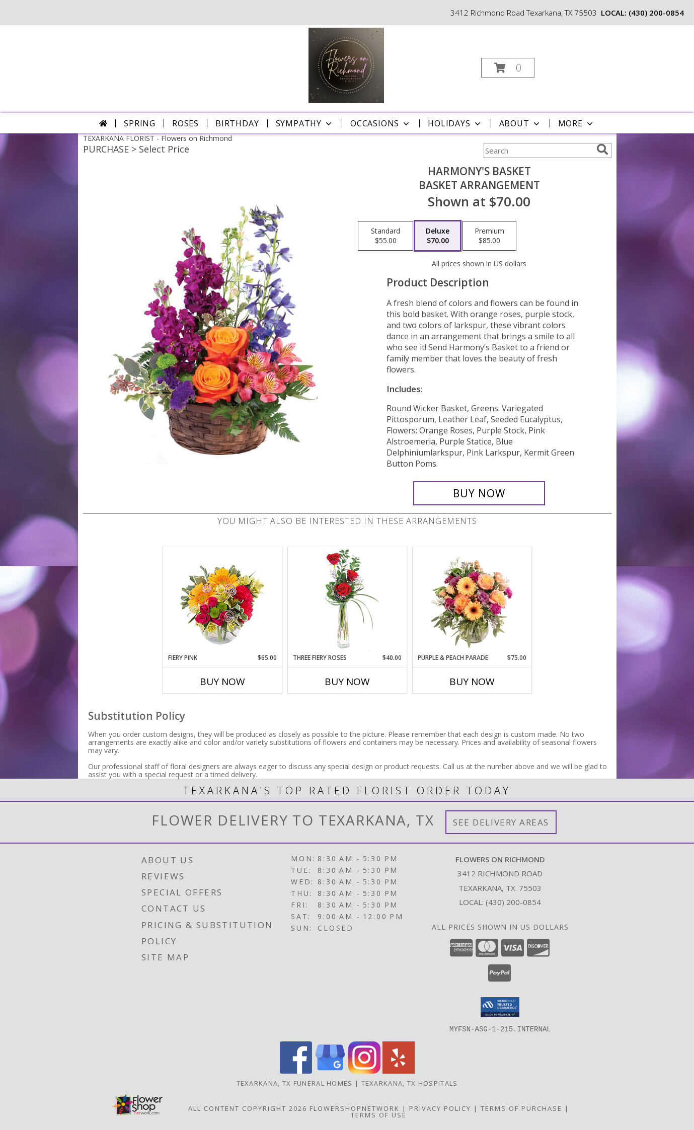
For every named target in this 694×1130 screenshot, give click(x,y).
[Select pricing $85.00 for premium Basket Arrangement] (489, 236)
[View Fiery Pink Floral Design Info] (222, 600)
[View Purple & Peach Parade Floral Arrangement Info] (472, 600)
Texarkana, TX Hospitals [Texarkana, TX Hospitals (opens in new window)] (409, 1082)
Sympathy (305, 123)
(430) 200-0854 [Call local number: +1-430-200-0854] (656, 13)
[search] (602, 149)
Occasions (380, 123)
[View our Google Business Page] (330, 1070)
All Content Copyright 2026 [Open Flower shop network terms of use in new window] (247, 1107)
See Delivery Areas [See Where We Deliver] (501, 822)
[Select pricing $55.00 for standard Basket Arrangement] (385, 236)
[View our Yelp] (398, 1070)
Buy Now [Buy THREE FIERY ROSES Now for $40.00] (347, 681)
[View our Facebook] (296, 1070)
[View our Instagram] (364, 1070)
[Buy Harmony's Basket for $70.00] (479, 493)
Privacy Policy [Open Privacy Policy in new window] (440, 1107)
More (576, 123)
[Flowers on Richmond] (346, 64)
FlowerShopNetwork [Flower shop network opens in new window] (355, 1107)
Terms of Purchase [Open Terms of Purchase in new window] (521, 1107)
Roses (185, 123)
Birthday (237, 123)
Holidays (455, 123)
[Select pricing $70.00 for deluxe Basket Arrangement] (437, 236)
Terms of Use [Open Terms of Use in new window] (379, 1114)
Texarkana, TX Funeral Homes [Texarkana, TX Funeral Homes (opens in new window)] (295, 1082)
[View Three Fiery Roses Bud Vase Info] (347, 600)
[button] (507, 68)
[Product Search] (538, 150)
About (520, 123)
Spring (140, 123)
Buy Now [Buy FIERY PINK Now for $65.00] (222, 681)
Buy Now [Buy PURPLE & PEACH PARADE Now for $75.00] (472, 681)
